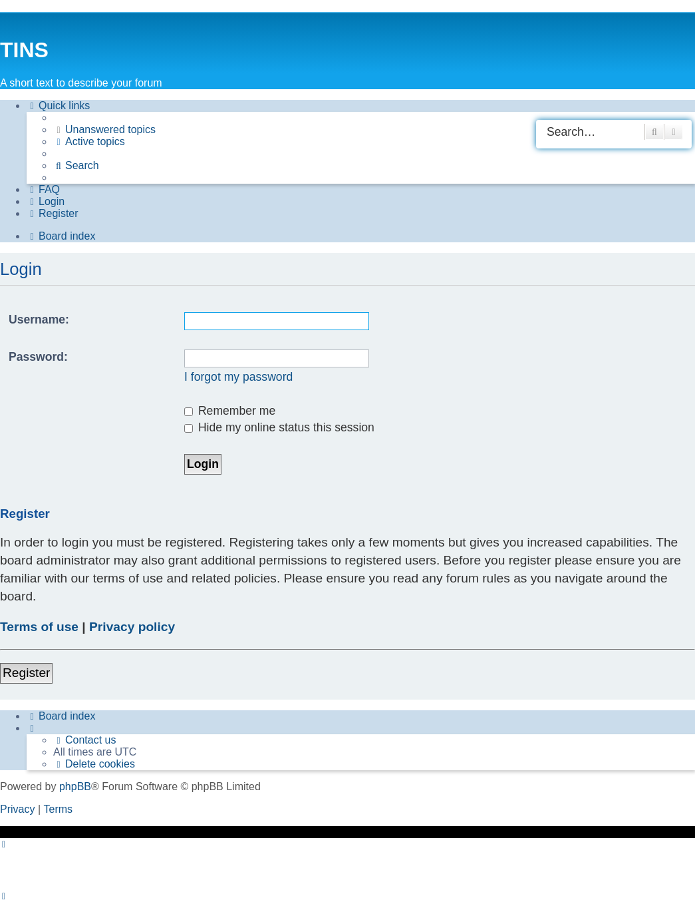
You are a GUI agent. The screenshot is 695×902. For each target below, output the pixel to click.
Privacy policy (132, 627)
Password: (38, 356)
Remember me (229, 410)
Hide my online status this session (279, 427)
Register (26, 673)
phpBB (75, 786)
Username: (39, 319)
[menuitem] (104, 130)
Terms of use (39, 627)
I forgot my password (238, 376)
